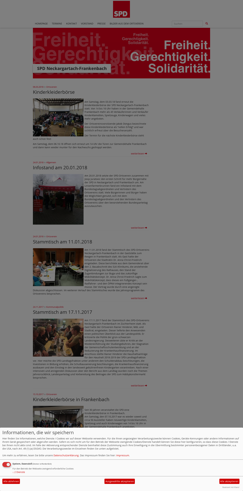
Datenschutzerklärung (66, 455)
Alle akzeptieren (229, 481)
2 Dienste (18, 472)
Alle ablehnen (11, 481)
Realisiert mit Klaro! (230, 487)
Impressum (122, 455)
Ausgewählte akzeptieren (119, 481)
